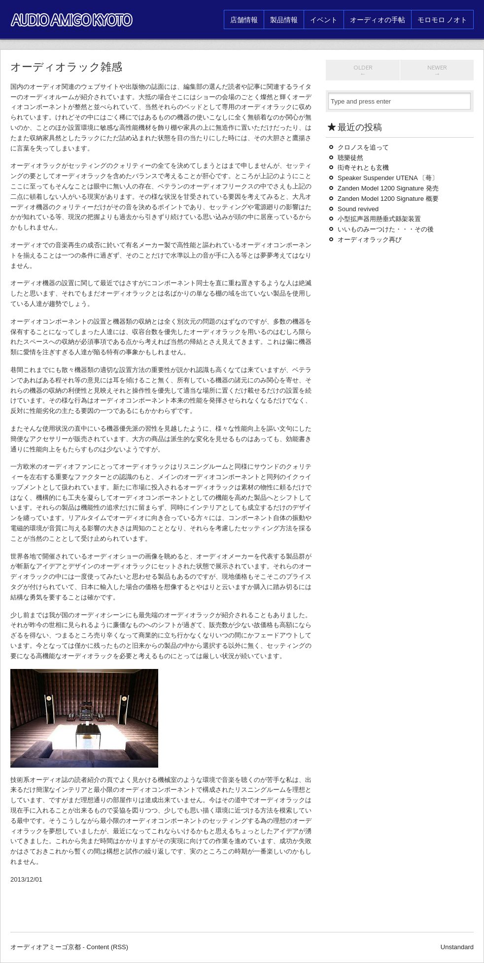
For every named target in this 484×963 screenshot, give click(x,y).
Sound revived (358, 209)
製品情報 (284, 19)
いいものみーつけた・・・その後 (386, 229)
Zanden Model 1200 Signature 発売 (388, 188)
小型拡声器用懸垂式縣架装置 (379, 218)
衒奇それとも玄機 (366, 167)
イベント (324, 19)
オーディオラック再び (370, 239)
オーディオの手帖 (377, 19)
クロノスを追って (363, 147)
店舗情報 (244, 19)
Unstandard (457, 947)
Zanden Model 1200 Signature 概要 (388, 198)
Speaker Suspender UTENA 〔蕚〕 (388, 178)
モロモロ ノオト (442, 19)
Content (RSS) (108, 947)
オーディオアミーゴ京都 (45, 947)
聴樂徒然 (350, 157)
